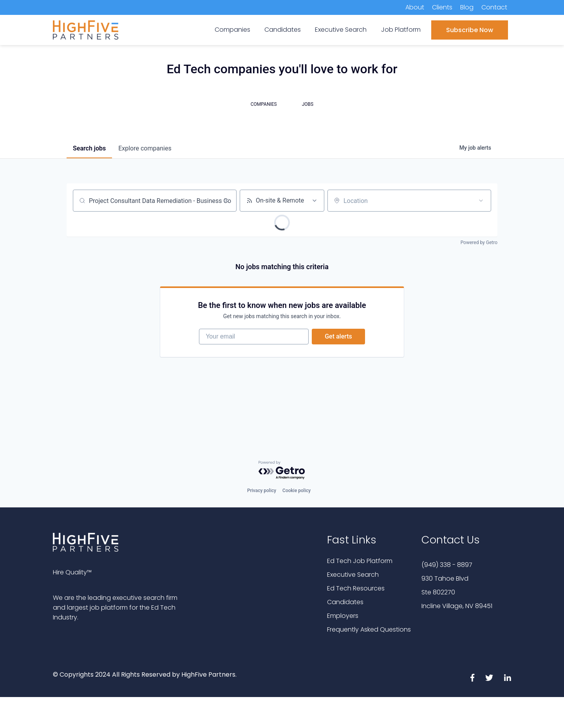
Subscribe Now (469, 29)
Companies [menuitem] (232, 29)
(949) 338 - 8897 (446, 564)
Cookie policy (296, 490)
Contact (494, 7)
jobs (89, 148)
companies (144, 148)
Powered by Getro (479, 242)
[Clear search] (226, 200)
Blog (467, 7)
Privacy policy (261, 490)
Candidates (345, 602)
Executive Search (353, 574)
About (414, 7)
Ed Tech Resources (356, 588)
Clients (442, 7)
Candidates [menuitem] (282, 29)
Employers (342, 615)
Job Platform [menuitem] (401, 29)
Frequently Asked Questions (369, 629)
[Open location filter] (481, 200)
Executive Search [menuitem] (341, 29)
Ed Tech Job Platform (359, 560)
